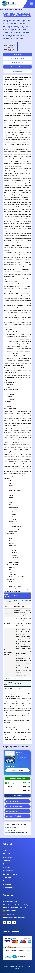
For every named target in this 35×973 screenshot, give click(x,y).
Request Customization (14, 806)
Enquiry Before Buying (13, 816)
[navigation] (32, 4)
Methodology (7, 860)
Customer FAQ (8, 877)
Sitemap (6, 864)
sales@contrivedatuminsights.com (16, 832)
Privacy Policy (8, 870)
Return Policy (7, 884)
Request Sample (17, 770)
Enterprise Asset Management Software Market (18, 15)
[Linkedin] (14, 922)
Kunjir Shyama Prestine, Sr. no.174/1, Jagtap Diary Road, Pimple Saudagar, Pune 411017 (16, 906)
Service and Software (23, 13)
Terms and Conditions (10, 874)
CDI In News (7, 867)
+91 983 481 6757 (11, 827)
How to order (7, 881)
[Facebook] (4, 922)
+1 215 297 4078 (10, 830)
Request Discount (12, 811)
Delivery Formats (8, 887)
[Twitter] (9, 922)
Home (5, 13)
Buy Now (17, 796)
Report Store (7, 857)
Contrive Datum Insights (10, 901)
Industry (12, 13)
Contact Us (6, 854)
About (5, 850)
